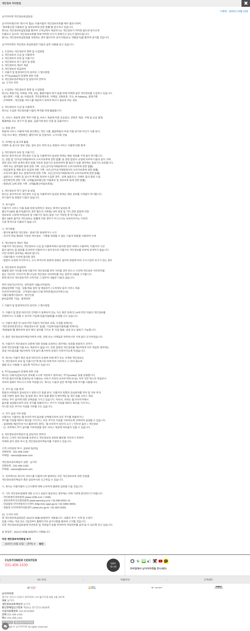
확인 (41, 544)
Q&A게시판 (113, 565)
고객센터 (208, 579)
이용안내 (125, 579)
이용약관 (7, 622)
